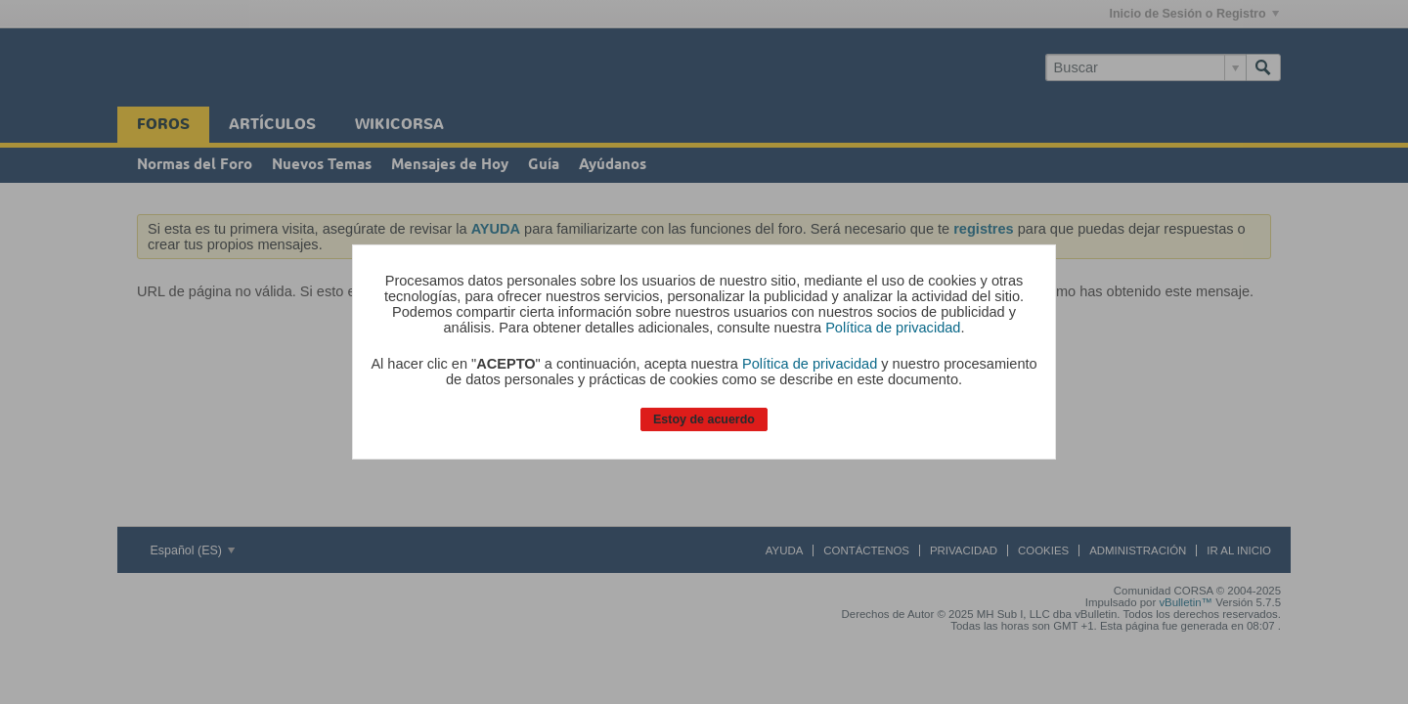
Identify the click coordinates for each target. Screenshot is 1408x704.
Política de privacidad (892, 327)
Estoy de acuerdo (704, 419)
